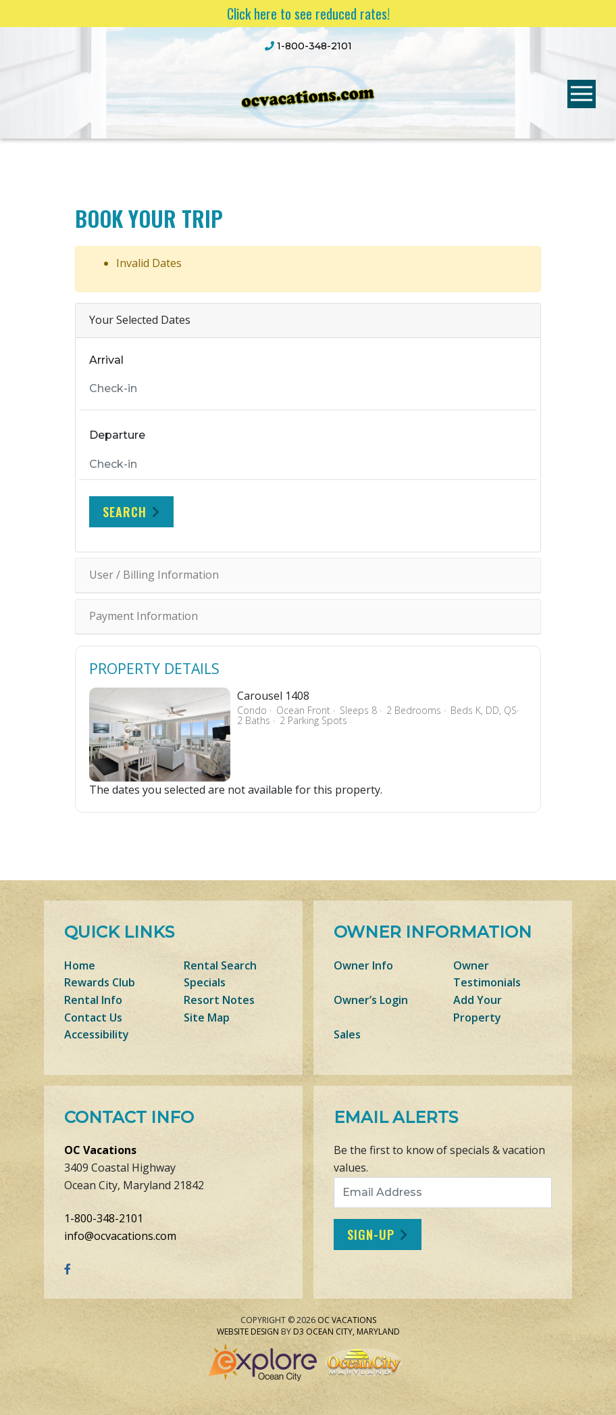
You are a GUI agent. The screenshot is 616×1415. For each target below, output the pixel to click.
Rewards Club (99, 982)
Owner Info (363, 965)
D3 (298, 1331)
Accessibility (96, 1034)
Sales (347, 1034)
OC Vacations (100, 1150)
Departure (117, 435)
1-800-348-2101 (103, 1218)
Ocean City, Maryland (353, 1331)
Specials (205, 982)
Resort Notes (219, 999)
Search (125, 512)
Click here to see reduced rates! (308, 13)
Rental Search (220, 965)
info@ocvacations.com (120, 1235)
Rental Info (93, 999)
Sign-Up (370, 1234)
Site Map (207, 1017)
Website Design (248, 1331)
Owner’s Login (371, 999)
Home (79, 965)
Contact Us (93, 1017)
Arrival (106, 360)
